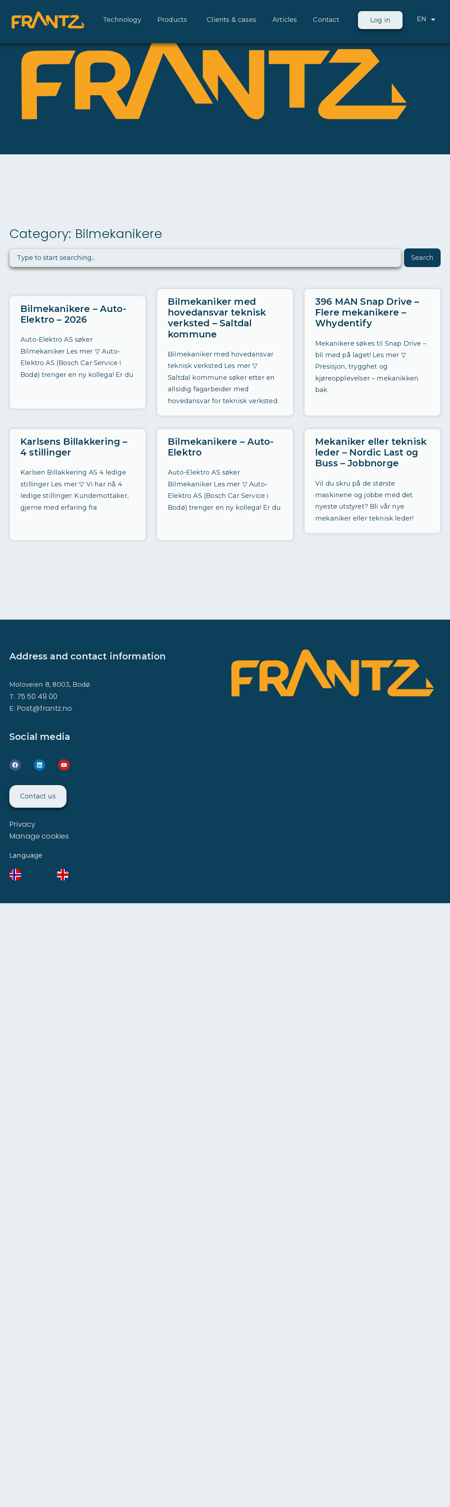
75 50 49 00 (37, 696)
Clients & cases (231, 20)
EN (426, 19)
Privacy (22, 823)
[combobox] (205, 257)
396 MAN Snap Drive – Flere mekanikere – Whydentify (367, 312)
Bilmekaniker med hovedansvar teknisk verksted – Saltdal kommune (216, 317)
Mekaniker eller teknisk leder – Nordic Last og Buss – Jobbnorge (370, 452)
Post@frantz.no (44, 708)
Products (173, 20)
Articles (284, 20)
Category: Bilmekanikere (85, 233)
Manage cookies (39, 835)
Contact (326, 20)
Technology (122, 20)
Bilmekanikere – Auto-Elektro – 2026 (72, 314)
